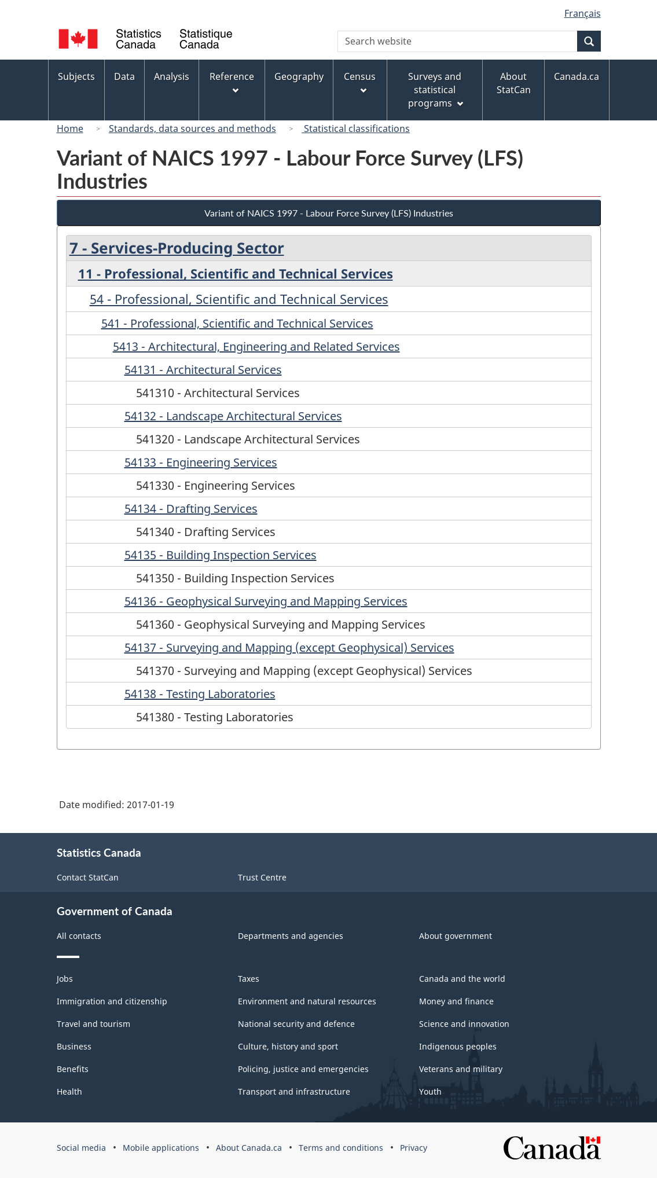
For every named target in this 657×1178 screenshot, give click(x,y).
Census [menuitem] (360, 82)
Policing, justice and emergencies (303, 1068)
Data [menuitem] (124, 76)
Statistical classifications (356, 128)
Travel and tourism (93, 1023)
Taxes (248, 978)
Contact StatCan (88, 877)
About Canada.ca (249, 1147)
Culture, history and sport (288, 1046)
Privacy (413, 1147)
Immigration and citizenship (112, 1001)
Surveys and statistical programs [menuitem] (435, 89)
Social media (81, 1147)
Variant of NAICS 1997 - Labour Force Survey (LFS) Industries (328, 212)
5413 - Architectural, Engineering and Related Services (256, 346)
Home (70, 128)
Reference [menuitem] (232, 82)
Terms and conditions (341, 1147)
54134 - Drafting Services (191, 508)
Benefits (73, 1068)
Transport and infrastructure (294, 1091)
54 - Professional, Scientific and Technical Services (239, 298)
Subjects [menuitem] (76, 76)
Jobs (65, 978)
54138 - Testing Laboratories (200, 694)
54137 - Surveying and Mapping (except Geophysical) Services (289, 647)
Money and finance (456, 1001)
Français (582, 13)
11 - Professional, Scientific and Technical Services (235, 273)
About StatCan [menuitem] (514, 83)
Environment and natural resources (307, 1001)
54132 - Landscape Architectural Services (233, 416)
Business (74, 1046)
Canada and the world (462, 978)
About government (455, 935)
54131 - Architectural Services (203, 369)
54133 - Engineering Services (200, 462)
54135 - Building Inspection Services (220, 555)
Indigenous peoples (458, 1046)
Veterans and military (460, 1068)
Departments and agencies (290, 935)
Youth (430, 1091)
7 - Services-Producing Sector (176, 247)
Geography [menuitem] (299, 76)
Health (69, 1091)
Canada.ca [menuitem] (576, 76)
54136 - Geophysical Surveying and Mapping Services (266, 601)
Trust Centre (262, 877)
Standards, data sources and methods (192, 128)
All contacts (79, 935)
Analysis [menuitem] (171, 76)
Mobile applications (161, 1147)
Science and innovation (464, 1023)
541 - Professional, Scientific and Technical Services (237, 323)
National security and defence (296, 1023)
